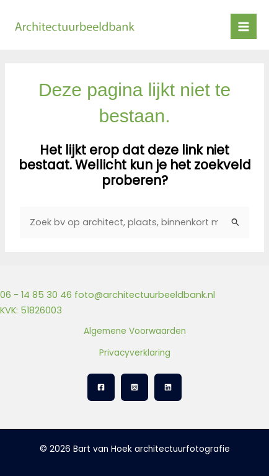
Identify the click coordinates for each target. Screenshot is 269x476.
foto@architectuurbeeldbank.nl (144, 295)
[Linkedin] (168, 387)
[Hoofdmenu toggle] (244, 27)
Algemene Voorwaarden (135, 331)
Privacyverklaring (134, 353)
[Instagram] (134, 387)
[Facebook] (101, 387)
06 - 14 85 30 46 (36, 295)
